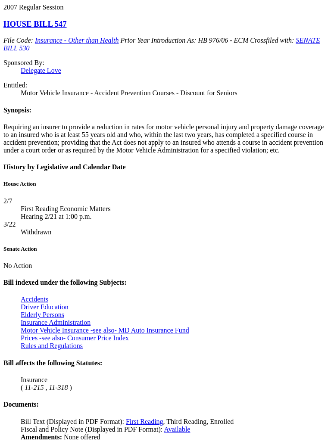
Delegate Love (41, 70)
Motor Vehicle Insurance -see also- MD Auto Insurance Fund (105, 330)
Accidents (34, 299)
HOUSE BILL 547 (35, 23)
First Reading (144, 421)
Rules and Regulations (52, 345)
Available (177, 429)
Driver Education (45, 307)
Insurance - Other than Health (77, 40)
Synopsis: (17, 110)
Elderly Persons (42, 314)
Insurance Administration (56, 322)
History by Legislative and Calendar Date (64, 167)
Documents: (21, 404)
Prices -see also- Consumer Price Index (75, 338)
